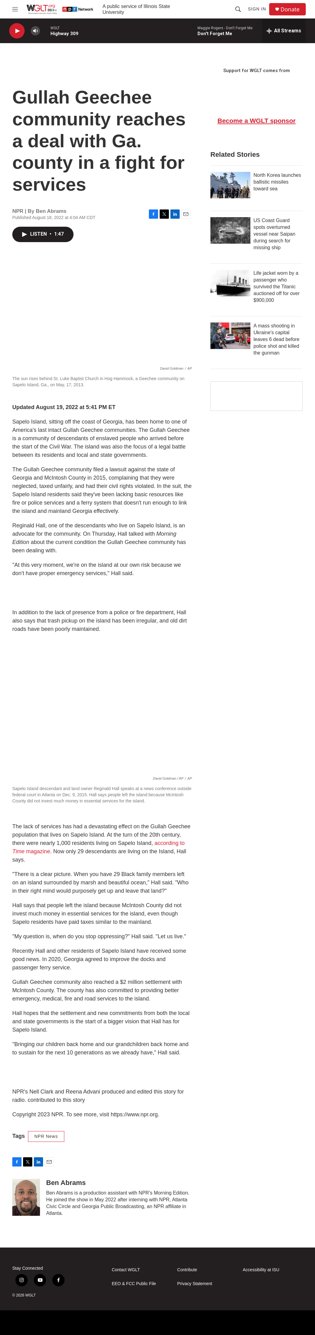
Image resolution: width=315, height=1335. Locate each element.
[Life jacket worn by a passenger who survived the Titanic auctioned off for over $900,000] (230, 283)
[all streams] (284, 30)
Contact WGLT (126, 1270)
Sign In (257, 8)
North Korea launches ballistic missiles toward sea (277, 181)
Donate (290, 9)
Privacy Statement (194, 1283)
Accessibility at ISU (261, 1270)
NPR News (46, 1136)
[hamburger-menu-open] (15, 9)
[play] (17, 30)
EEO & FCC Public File (134, 1283)
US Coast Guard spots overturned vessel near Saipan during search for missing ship (274, 234)
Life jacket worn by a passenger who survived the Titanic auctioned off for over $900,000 (276, 286)
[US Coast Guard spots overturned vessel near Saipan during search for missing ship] (230, 230)
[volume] (35, 31)
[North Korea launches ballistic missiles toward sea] (230, 185)
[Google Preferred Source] (256, 396)
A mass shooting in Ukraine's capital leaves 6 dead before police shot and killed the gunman (276, 339)
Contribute (187, 1270)
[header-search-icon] (238, 9)
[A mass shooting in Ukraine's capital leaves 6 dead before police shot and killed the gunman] (230, 336)
